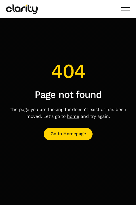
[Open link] (67, 134)
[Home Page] (22, 9)
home (73, 116)
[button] (125, 9)
